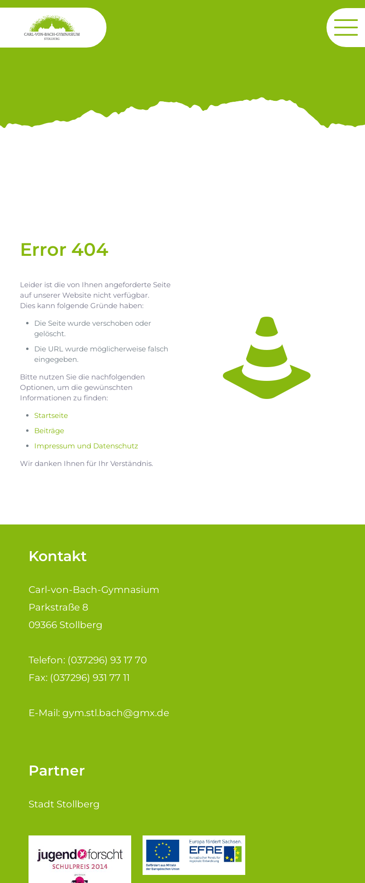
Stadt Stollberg (64, 804)
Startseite (51, 415)
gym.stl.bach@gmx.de (115, 712)
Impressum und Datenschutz (86, 445)
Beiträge (49, 430)
